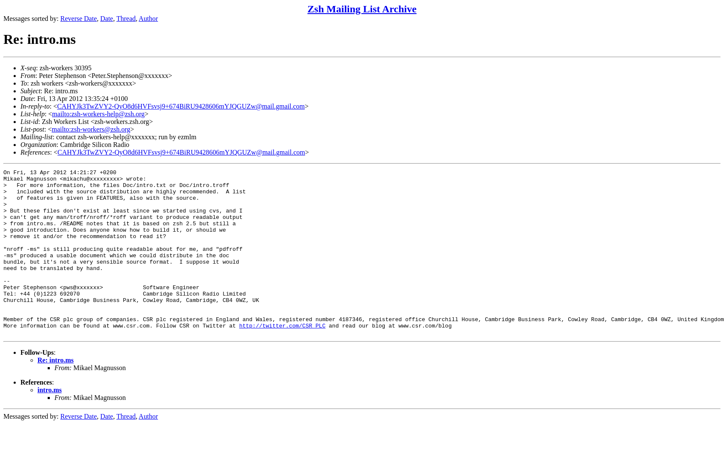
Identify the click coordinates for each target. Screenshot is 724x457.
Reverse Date (78, 18)
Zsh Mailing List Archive (361, 8)
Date (106, 18)
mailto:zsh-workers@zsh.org (91, 129)
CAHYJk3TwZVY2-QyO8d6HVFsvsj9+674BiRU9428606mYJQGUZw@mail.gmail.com (181, 106)
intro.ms (49, 423)
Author (148, 18)
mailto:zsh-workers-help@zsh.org (98, 114)
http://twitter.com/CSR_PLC (282, 357)
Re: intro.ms (55, 393)
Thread (125, 18)
